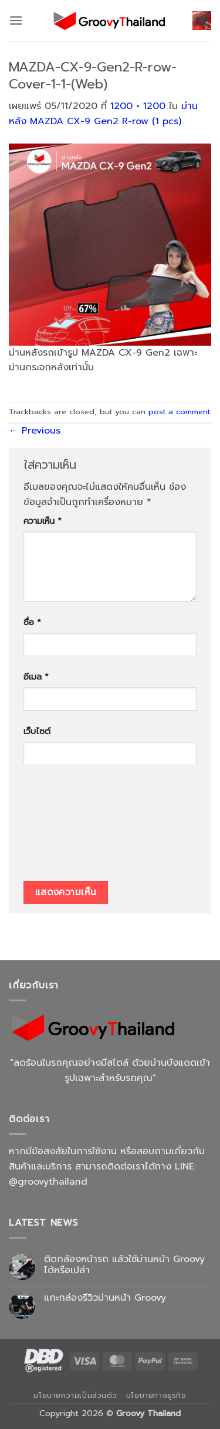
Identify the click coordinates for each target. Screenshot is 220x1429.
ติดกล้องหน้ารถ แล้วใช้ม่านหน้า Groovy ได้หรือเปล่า (124, 1265)
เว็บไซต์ (36, 731)
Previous (34, 431)
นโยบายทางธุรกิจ (156, 1395)
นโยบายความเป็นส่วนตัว (75, 1395)
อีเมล (36, 676)
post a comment (179, 411)
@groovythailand (48, 1182)
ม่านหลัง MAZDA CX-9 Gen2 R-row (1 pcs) (103, 113)
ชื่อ (32, 622)
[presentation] (71, 827)
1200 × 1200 (137, 106)
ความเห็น (42, 520)
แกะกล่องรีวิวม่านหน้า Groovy (105, 1298)
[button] (16, 20)
